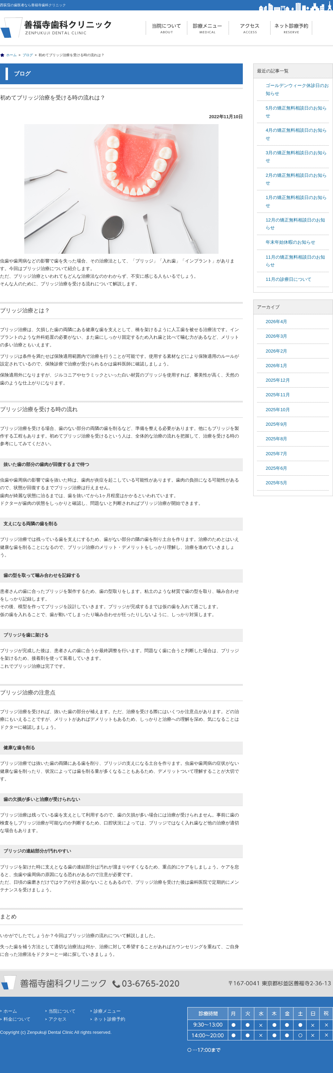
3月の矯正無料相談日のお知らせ (296, 156)
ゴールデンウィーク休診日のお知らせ (297, 89)
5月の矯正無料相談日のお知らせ (296, 111)
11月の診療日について (288, 279)
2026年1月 (276, 365)
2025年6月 (276, 468)
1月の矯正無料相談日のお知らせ (296, 201)
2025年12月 (278, 380)
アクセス (250, 28)
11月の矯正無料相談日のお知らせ (295, 260)
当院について (166, 28)
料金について (17, 1019)
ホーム (11, 55)
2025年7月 (276, 453)
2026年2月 (276, 351)
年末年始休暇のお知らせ (290, 242)
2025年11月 (278, 394)
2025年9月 (276, 424)
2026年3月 (276, 336)
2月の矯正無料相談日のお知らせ (296, 179)
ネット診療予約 (291, 28)
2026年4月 (276, 321)
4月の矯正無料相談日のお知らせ (296, 134)
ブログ (28, 55)
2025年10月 (278, 409)
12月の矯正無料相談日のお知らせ (295, 223)
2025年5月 (276, 482)
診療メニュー (208, 28)
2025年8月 (276, 438)
